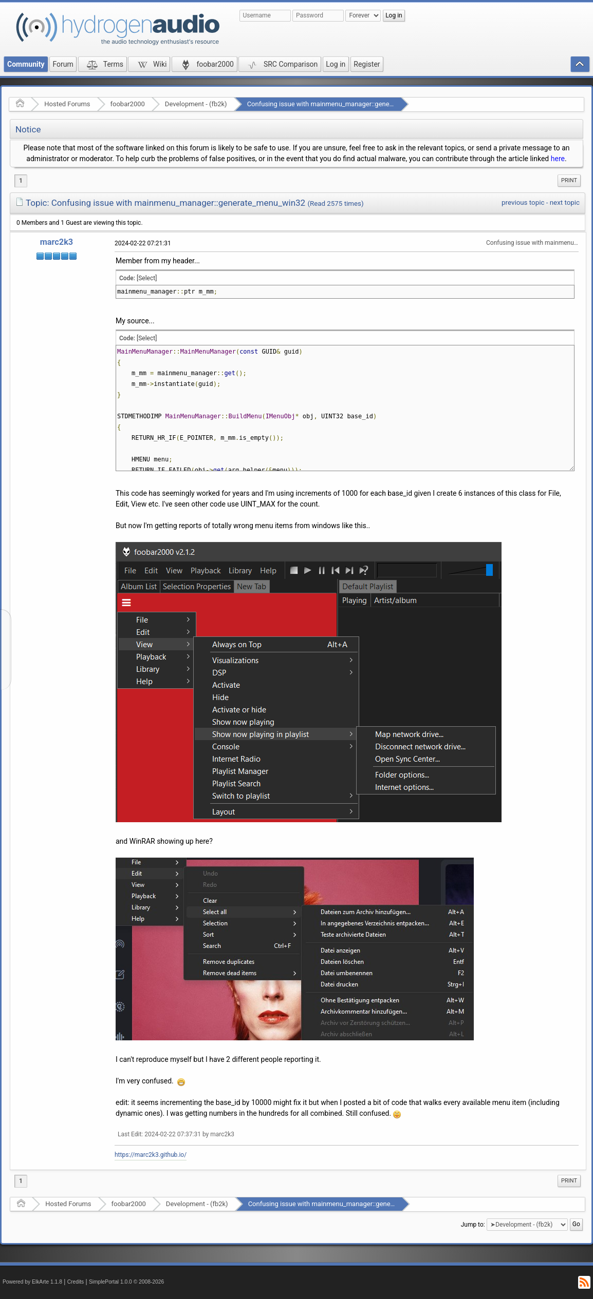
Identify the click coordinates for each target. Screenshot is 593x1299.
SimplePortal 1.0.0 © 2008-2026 (126, 1282)
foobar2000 (127, 104)
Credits (75, 1282)
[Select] (147, 278)
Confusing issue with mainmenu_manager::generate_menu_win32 (344, 104)
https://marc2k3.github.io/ (151, 1154)
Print (569, 180)
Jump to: (473, 1224)
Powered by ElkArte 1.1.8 (32, 1282)
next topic (565, 202)
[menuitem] (569, 181)
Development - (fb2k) (196, 104)
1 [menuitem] (21, 180)
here (558, 158)
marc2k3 (56, 242)
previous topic (523, 202)
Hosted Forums (67, 104)
